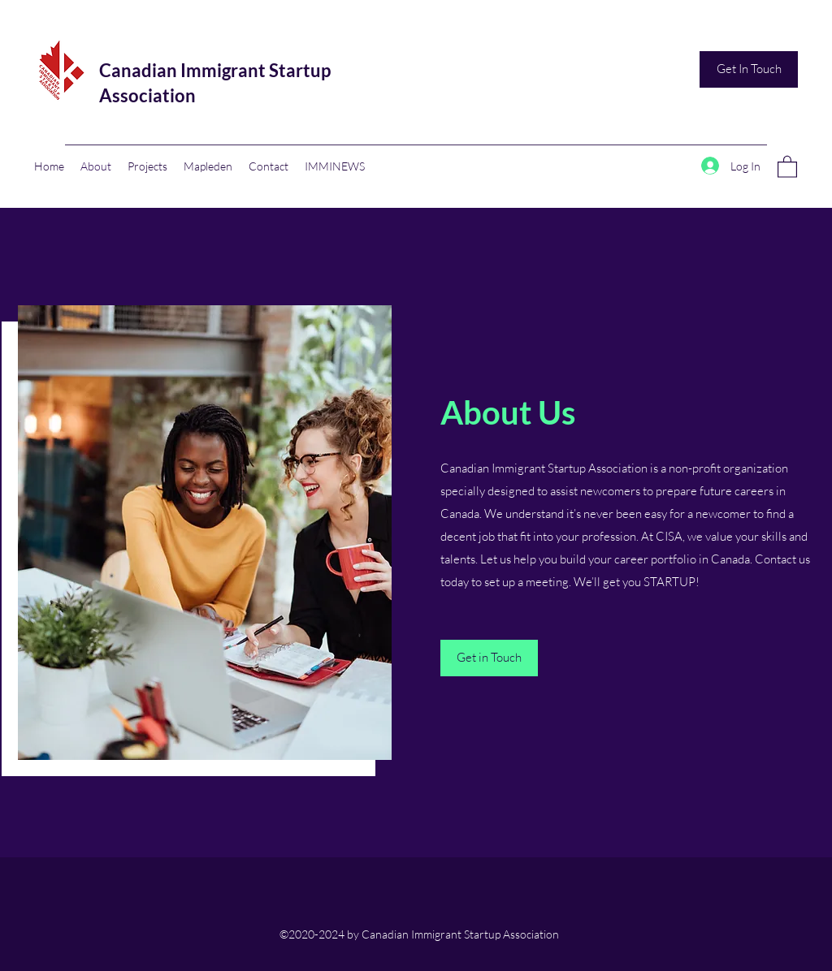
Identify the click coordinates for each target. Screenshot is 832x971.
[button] (787, 166)
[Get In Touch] (749, 69)
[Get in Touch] (489, 658)
